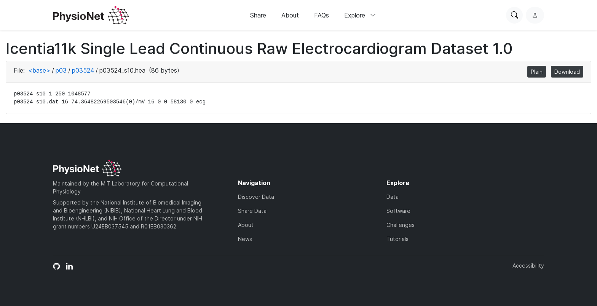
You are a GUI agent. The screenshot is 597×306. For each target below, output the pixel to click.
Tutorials (397, 239)
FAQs (321, 15)
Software (398, 211)
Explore (360, 15)
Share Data (252, 211)
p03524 (83, 70)
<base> (39, 70)
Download (567, 71)
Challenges (400, 225)
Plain (537, 71)
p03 (61, 70)
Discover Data (256, 196)
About (290, 15)
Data (392, 196)
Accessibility (528, 265)
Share (258, 15)
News (245, 239)
